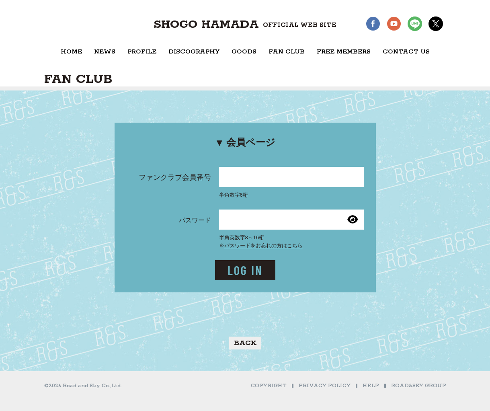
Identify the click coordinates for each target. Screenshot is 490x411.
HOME (71, 51)
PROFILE (141, 51)
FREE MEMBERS (344, 51)
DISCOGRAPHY (193, 51)
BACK (245, 343)
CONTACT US (406, 51)
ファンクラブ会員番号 (175, 177)
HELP (371, 385)
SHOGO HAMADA (245, 24)
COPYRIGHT (269, 385)
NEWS (104, 51)
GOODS (244, 51)
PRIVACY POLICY (325, 385)
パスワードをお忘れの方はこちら (263, 245)
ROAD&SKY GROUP (418, 385)
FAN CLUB (287, 51)
